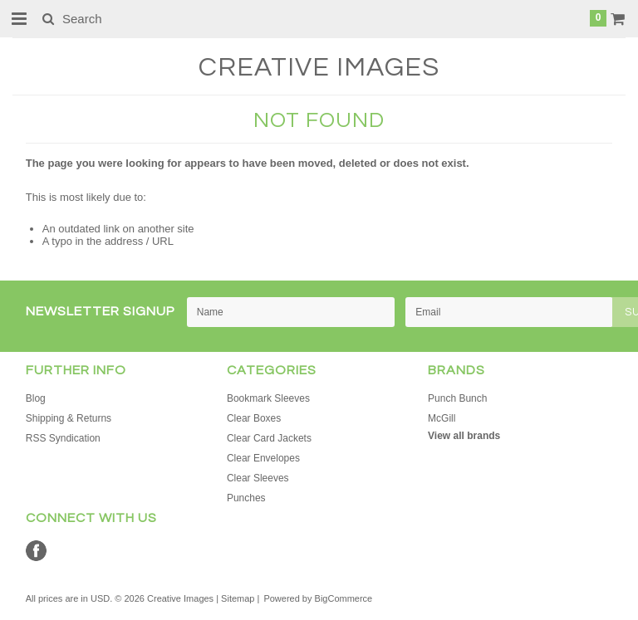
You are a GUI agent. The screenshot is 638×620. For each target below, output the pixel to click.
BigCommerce (344, 598)
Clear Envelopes (263, 458)
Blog (36, 398)
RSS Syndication (63, 438)
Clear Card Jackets (269, 438)
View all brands (464, 436)
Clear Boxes (254, 418)
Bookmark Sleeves (268, 398)
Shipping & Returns (68, 418)
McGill (441, 418)
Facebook (36, 550)
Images (319, 67)
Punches (246, 498)
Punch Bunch (457, 398)
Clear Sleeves (258, 478)
